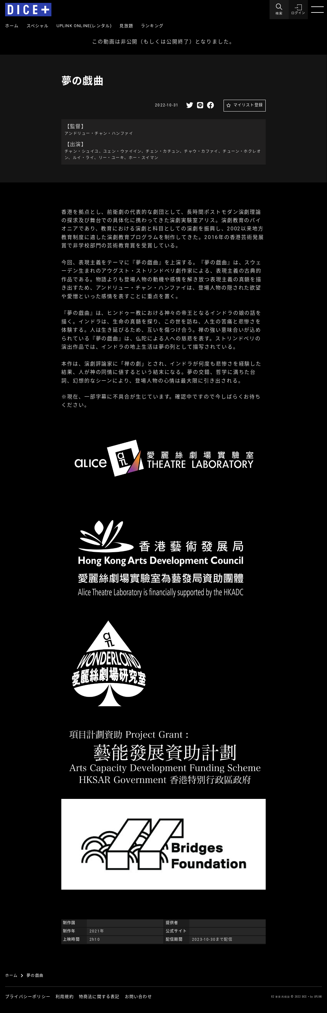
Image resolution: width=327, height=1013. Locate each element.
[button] (298, 9)
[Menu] (279, 9)
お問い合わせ (138, 996)
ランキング (152, 25)
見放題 (126, 25)
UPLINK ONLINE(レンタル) (84, 25)
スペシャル (38, 25)
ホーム (12, 25)
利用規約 (65, 996)
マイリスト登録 (248, 105)
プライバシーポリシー (27, 996)
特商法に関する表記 (99, 996)
